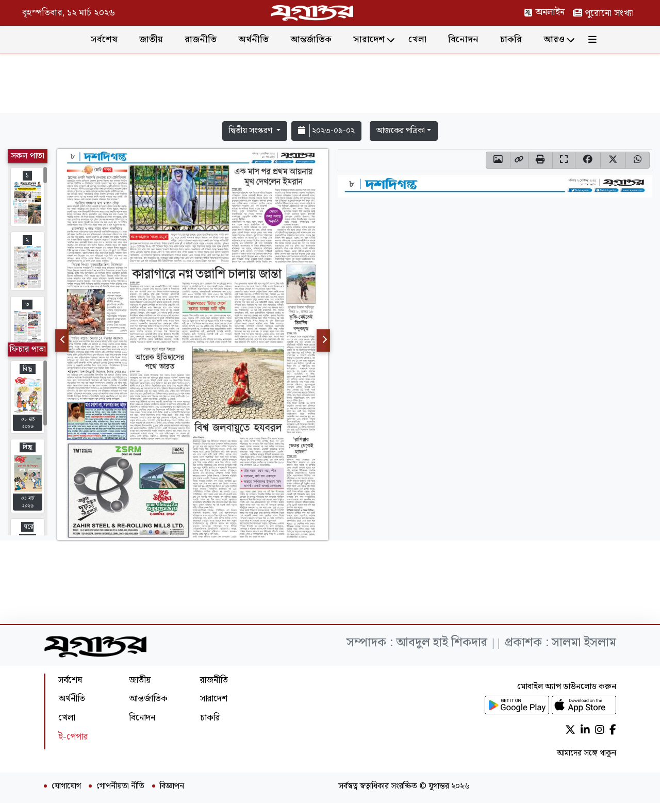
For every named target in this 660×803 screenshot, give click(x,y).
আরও (554, 39)
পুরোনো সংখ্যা (603, 13)
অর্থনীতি (253, 39)
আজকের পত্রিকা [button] (400, 130)
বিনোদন (463, 39)
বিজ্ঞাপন (172, 786)
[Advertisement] (330, 85)
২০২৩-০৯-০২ (326, 130)
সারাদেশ (369, 39)
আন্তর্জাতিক (311, 39)
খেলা (417, 39)
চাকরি (511, 39)
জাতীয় (151, 39)
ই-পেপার (73, 736)
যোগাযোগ (66, 786)
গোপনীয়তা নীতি (120, 786)
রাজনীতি (201, 39)
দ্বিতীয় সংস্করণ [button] (251, 130)
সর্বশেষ (104, 39)
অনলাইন (544, 12)
